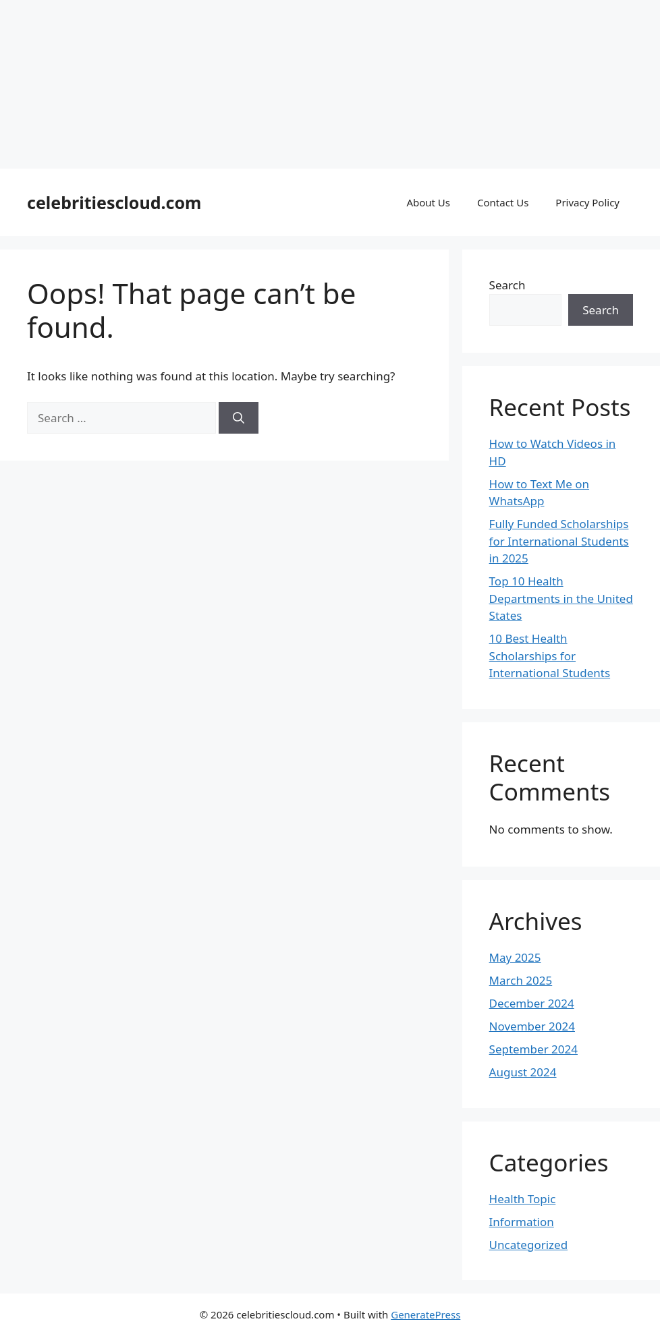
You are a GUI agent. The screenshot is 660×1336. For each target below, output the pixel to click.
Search (507, 285)
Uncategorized (528, 1244)
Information (521, 1221)
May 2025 (515, 957)
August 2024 (523, 1072)
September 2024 (533, 1049)
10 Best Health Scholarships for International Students (550, 655)
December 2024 (531, 1003)
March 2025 (521, 980)
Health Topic (522, 1199)
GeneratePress (425, 1314)
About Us (428, 202)
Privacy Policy (587, 202)
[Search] (238, 418)
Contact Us (502, 202)
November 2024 (532, 1026)
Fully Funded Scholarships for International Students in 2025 (559, 541)
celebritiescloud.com (114, 202)
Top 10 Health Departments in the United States (561, 598)
